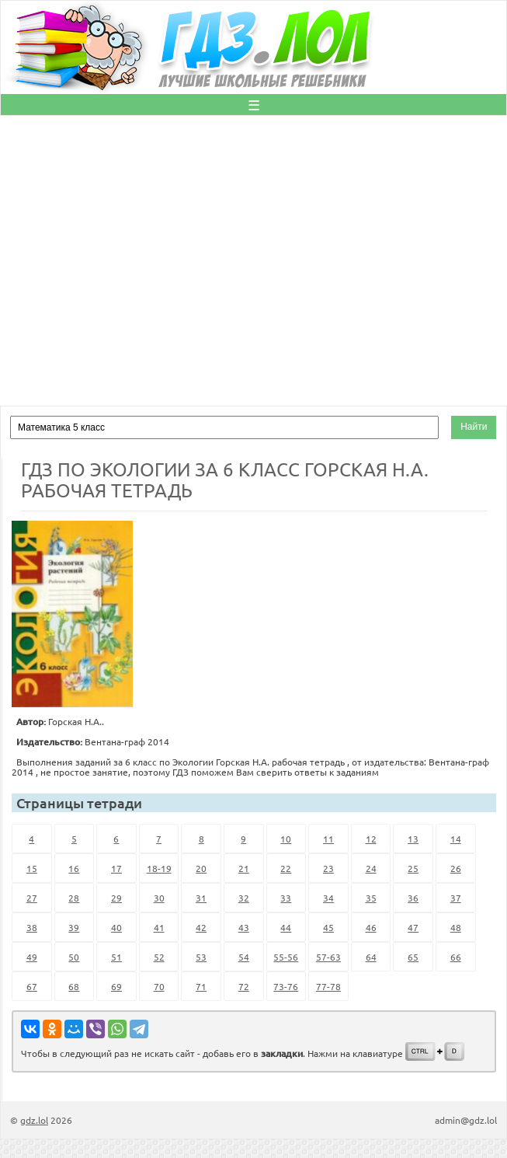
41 (159, 927)
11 (328, 838)
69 (116, 986)
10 (285, 838)
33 (285, 897)
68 (73, 986)
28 (73, 897)
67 (31, 986)
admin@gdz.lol (466, 1120)
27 (31, 897)
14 (455, 838)
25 (413, 868)
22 (285, 868)
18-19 (159, 868)
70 (159, 986)
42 (201, 927)
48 (455, 927)
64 (371, 956)
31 (201, 897)
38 (31, 927)
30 (159, 897)
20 (201, 868)
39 (73, 927)
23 (328, 868)
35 (371, 897)
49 (31, 956)
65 (413, 956)
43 (243, 927)
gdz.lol (34, 1120)
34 (328, 897)
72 (243, 986)
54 (243, 956)
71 (201, 986)
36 (413, 897)
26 (455, 868)
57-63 (328, 956)
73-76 (285, 986)
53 (201, 956)
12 (371, 838)
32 (243, 897)
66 (455, 956)
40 (116, 927)
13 (413, 838)
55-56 (285, 956)
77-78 (328, 986)
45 (328, 927)
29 (116, 897)
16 (73, 868)
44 (285, 927)
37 (455, 897)
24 (371, 868)
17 (116, 868)
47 (413, 927)
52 (159, 956)
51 (116, 956)
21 (243, 868)
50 (73, 956)
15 (31, 868)
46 (371, 927)
